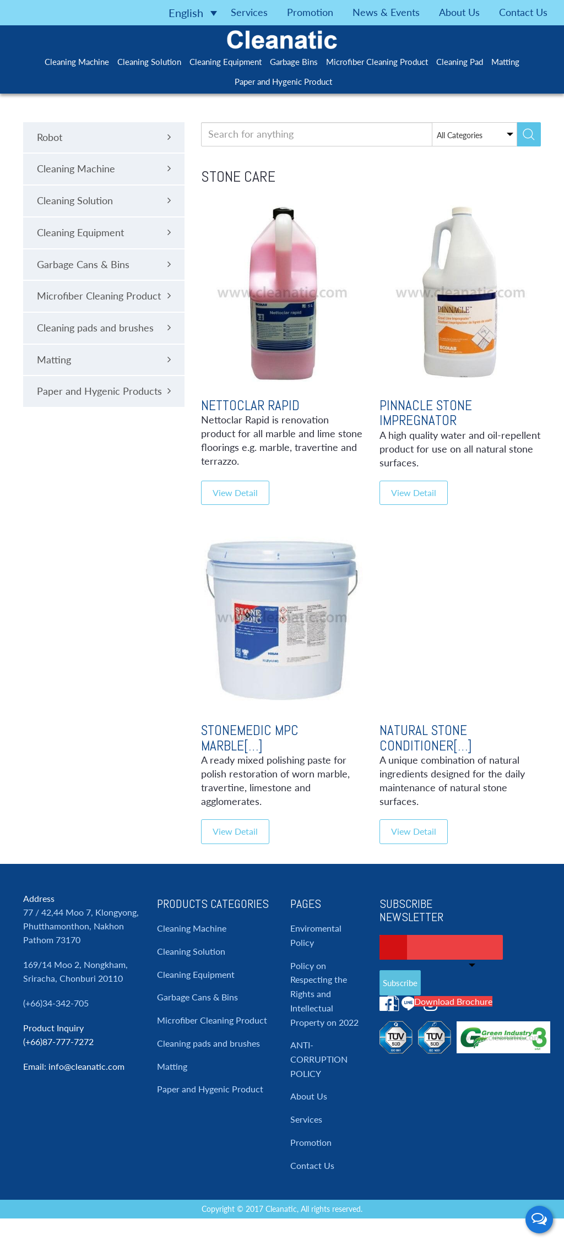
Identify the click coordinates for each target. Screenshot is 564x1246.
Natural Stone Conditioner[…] (425, 738)
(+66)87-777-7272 (58, 1041)
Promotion (310, 12)
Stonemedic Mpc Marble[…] (250, 738)
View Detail (235, 492)
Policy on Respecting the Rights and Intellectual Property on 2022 (324, 993)
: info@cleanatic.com (84, 1066)
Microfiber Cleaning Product (377, 62)
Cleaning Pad (459, 62)
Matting (505, 62)
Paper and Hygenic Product (283, 81)
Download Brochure (453, 1001)
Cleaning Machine (77, 62)
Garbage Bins (294, 62)
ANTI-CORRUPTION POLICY (319, 1059)
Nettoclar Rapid (250, 405)
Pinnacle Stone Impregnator (425, 413)
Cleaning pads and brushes (208, 1043)
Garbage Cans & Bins (197, 997)
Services (249, 12)
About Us (459, 12)
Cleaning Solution (149, 62)
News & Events (386, 12)
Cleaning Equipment (225, 62)
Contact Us (523, 12)
